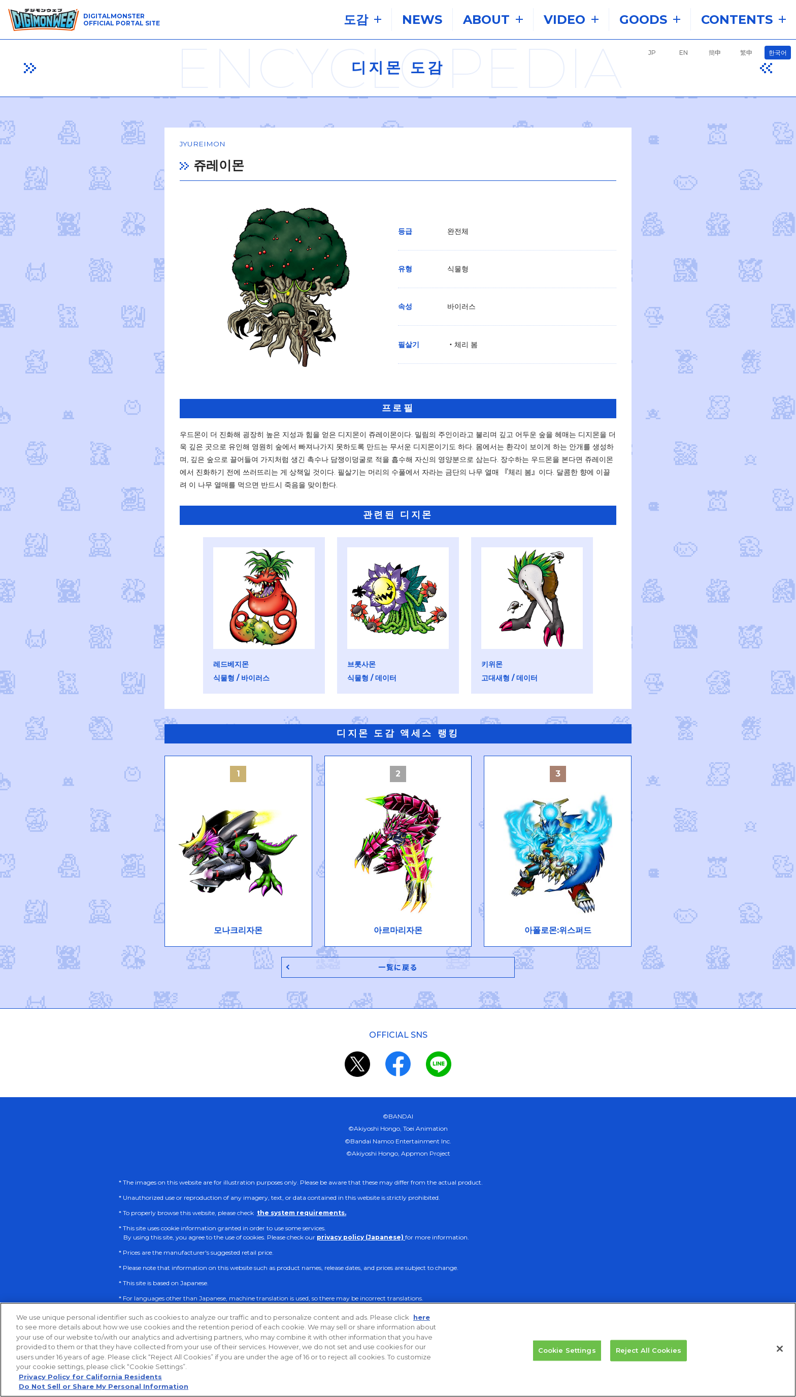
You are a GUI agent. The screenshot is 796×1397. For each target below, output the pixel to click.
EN (683, 52)
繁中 (746, 52)
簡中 (715, 52)
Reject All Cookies (648, 1356)
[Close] (780, 1355)
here (421, 1323)
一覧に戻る (398, 958)
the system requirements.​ (301, 1204)
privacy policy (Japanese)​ (361, 1228)
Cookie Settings (567, 1356)
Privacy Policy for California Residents (90, 1383)
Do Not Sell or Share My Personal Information (103, 1392)
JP (652, 52)
